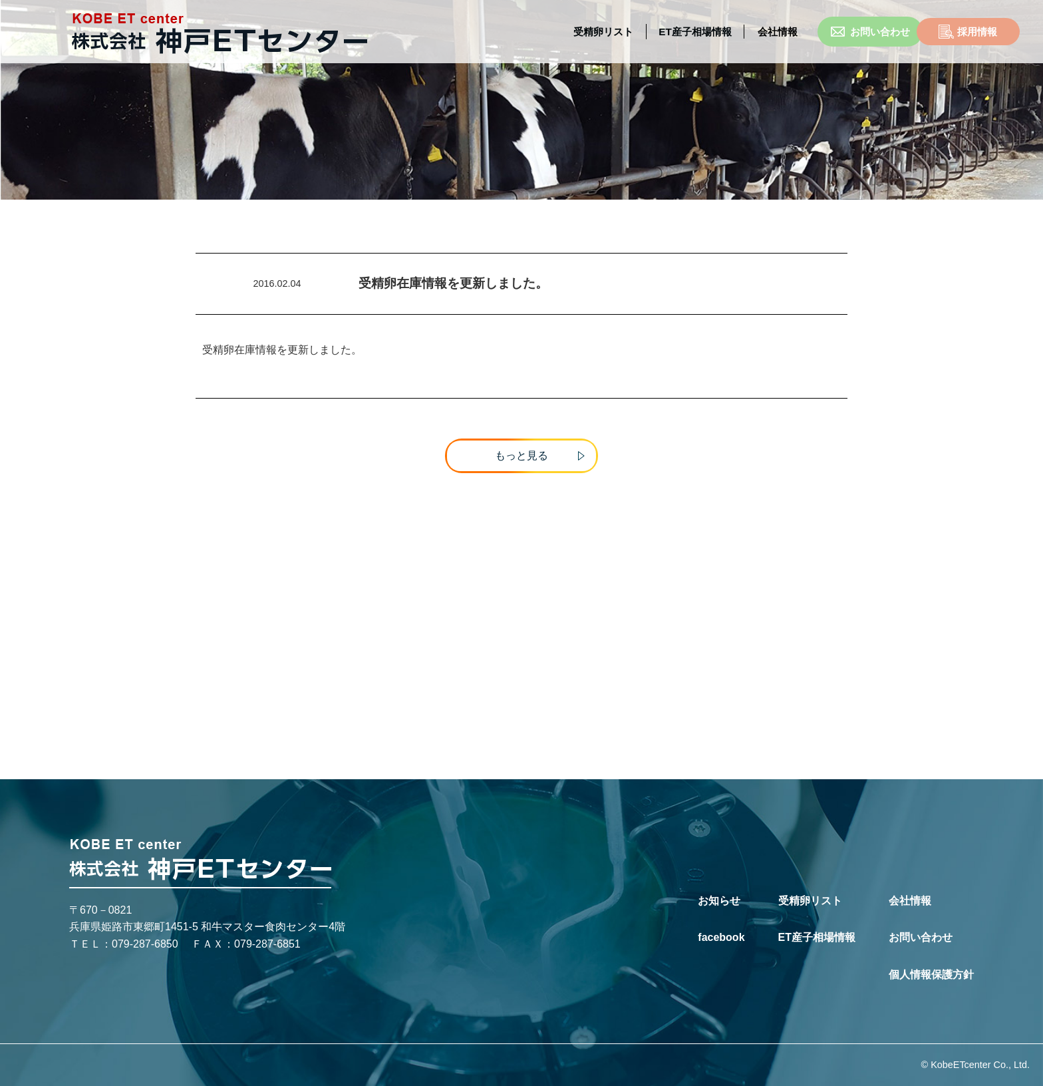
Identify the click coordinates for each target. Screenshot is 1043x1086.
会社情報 (910, 900)
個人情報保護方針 (931, 974)
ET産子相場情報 (644, 31)
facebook (721, 938)
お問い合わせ (821, 31)
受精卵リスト (551, 31)
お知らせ (719, 900)
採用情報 (934, 32)
